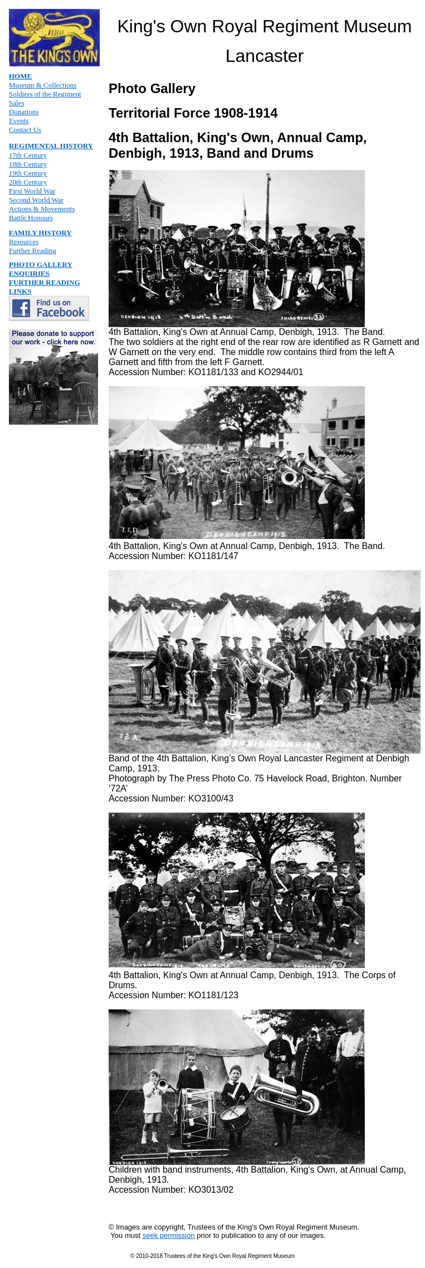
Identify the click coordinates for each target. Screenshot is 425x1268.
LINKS (20, 291)
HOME (20, 76)
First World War (32, 191)
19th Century (28, 173)
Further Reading (32, 250)
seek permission (169, 1235)
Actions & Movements (42, 209)
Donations (23, 112)
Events (18, 120)
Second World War (36, 200)
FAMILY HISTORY (40, 233)
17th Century (28, 155)
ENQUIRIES (29, 273)
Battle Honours (31, 217)
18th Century (28, 164)
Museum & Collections (42, 85)
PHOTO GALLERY (40, 264)
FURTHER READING (44, 282)
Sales (16, 103)
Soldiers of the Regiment (45, 94)
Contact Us (25, 129)
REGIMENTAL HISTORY (51, 146)
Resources (23, 241)
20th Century (28, 182)
